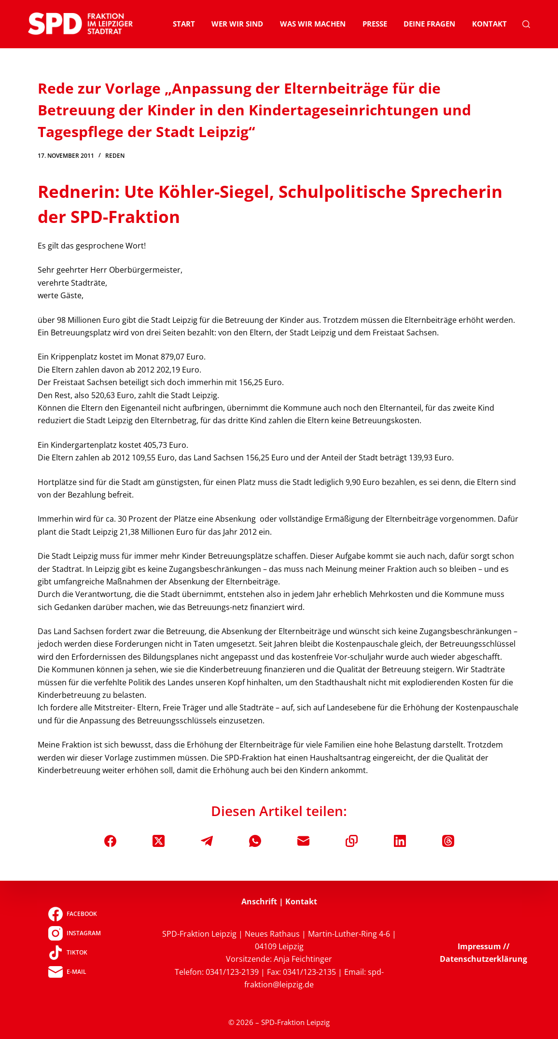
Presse (375, 23)
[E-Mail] (303, 841)
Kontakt (489, 23)
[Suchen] (526, 24)
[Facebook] (110, 841)
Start (184, 23)
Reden (115, 156)
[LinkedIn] (400, 841)
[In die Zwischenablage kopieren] (352, 841)
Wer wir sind (237, 23)
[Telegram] (207, 841)
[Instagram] (74, 933)
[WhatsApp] (255, 841)
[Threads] (448, 841)
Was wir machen (313, 23)
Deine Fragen (429, 23)
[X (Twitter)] (158, 841)
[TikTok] (74, 952)
